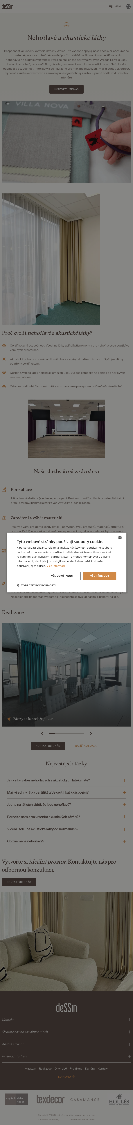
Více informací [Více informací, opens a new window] (56, 566)
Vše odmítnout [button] (62, 576)
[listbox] (120, 537)
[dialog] (66, 563)
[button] (36, 585)
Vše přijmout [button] (99, 576)
